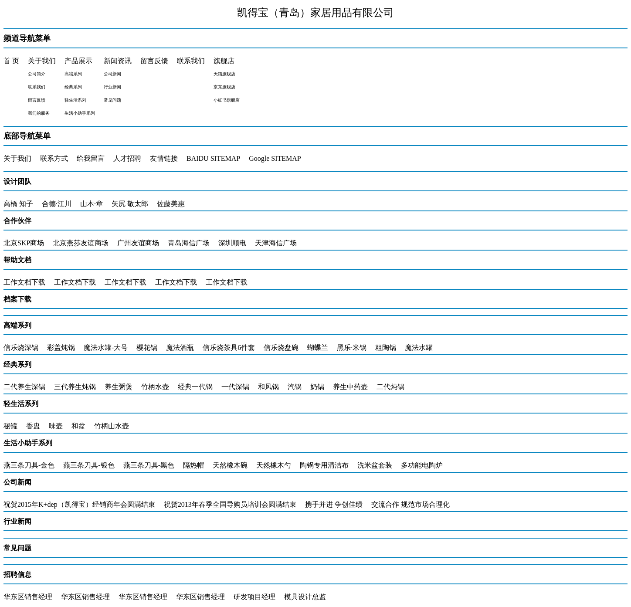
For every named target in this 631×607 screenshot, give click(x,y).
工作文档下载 (24, 282)
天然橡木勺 (273, 465)
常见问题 (17, 548)
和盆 (78, 426)
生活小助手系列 (27, 443)
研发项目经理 (254, 596)
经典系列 (17, 364)
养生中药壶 (350, 386)
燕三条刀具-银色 (88, 465)
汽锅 (295, 386)
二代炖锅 (390, 386)
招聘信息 (17, 574)
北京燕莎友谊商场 (81, 243)
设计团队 (17, 181)
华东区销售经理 (27, 596)
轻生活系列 (20, 403)
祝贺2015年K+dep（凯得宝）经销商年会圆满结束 (79, 504)
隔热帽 (193, 465)
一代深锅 (235, 386)
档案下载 (17, 299)
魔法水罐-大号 (106, 347)
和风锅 (268, 386)
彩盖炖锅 (61, 347)
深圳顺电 (232, 243)
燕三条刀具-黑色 (148, 465)
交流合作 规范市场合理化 (410, 504)
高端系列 (17, 325)
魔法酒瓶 (180, 347)
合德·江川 (56, 203)
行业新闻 (17, 521)
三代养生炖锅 (75, 386)
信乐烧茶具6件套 (229, 347)
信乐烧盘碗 (281, 347)
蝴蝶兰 (317, 347)
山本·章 (91, 203)
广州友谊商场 (138, 243)
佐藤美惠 (171, 203)
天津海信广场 (276, 243)
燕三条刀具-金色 (28, 465)
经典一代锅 (195, 386)
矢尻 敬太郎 (130, 203)
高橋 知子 (18, 203)
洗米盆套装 (374, 465)
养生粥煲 (118, 386)
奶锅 (317, 386)
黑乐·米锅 (351, 347)
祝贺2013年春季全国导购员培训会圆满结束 (230, 504)
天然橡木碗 (230, 465)
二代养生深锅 (24, 386)
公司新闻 (17, 482)
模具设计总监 (305, 596)
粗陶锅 (385, 347)
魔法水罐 (419, 347)
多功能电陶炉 (422, 465)
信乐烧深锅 (20, 347)
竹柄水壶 (155, 386)
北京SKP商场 (23, 243)
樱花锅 (146, 347)
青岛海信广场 (189, 243)
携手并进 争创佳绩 (334, 504)
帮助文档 (17, 260)
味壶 (56, 426)
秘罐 (10, 426)
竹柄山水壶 (111, 426)
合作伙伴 (17, 220)
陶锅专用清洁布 (324, 465)
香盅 (33, 426)
